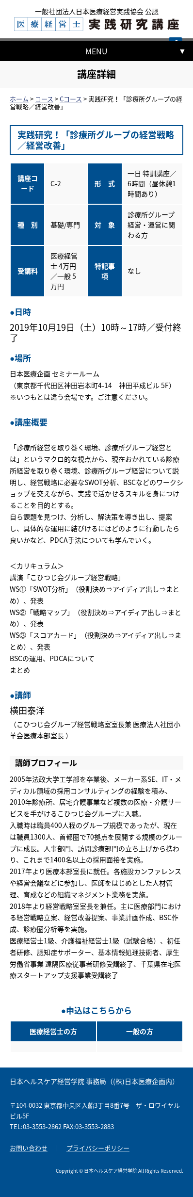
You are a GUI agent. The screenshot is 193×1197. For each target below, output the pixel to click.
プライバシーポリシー (97, 1147)
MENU (96, 51)
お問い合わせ (29, 1147)
